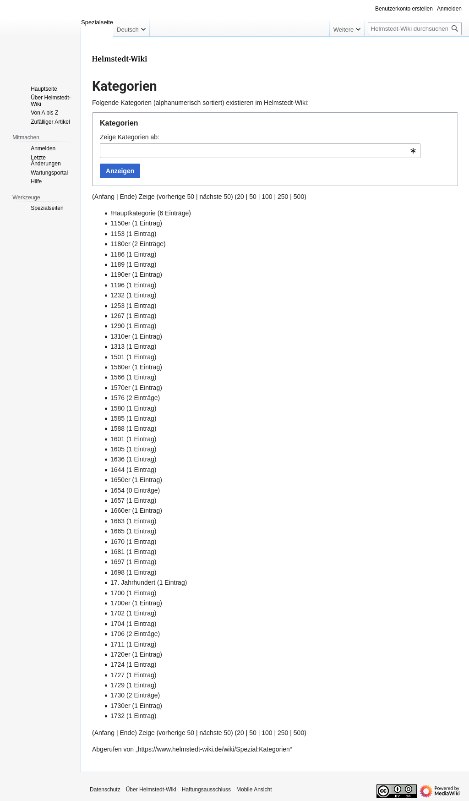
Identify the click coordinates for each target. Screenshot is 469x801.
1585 (117, 418)
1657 (117, 500)
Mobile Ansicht (254, 789)
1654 (117, 490)
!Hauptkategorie (133, 213)
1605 (117, 449)
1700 (117, 593)
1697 (117, 561)
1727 (117, 675)
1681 (117, 551)
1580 (117, 408)
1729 (117, 685)
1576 (117, 397)
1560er (120, 367)
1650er (120, 479)
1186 (117, 254)
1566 (117, 377)
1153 (117, 233)
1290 (117, 325)
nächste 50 (215, 196)
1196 (117, 285)
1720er (120, 654)
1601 (117, 439)
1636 (117, 459)
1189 (117, 264)
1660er (120, 510)
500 (299, 196)
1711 (117, 644)
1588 (117, 428)
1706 (117, 633)
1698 (117, 572)
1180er (120, 243)
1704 (117, 623)
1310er (120, 336)
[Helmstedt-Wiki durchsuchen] (415, 28)
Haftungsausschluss (206, 789)
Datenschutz (105, 789)
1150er (120, 223)
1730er (120, 705)
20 (240, 196)
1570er (120, 387)
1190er (120, 274)
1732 (117, 715)
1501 (117, 357)
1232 (117, 295)
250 (283, 196)
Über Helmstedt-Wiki (151, 789)
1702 (117, 613)
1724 (117, 664)
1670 (117, 541)
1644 (117, 469)
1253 (117, 305)
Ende (127, 196)
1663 (117, 521)
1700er (120, 603)
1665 (117, 531)
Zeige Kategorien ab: (129, 137)
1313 (117, 346)
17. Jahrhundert (132, 582)
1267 (117, 315)
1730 (117, 695)
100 (267, 196)
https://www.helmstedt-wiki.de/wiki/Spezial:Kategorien (214, 749)
